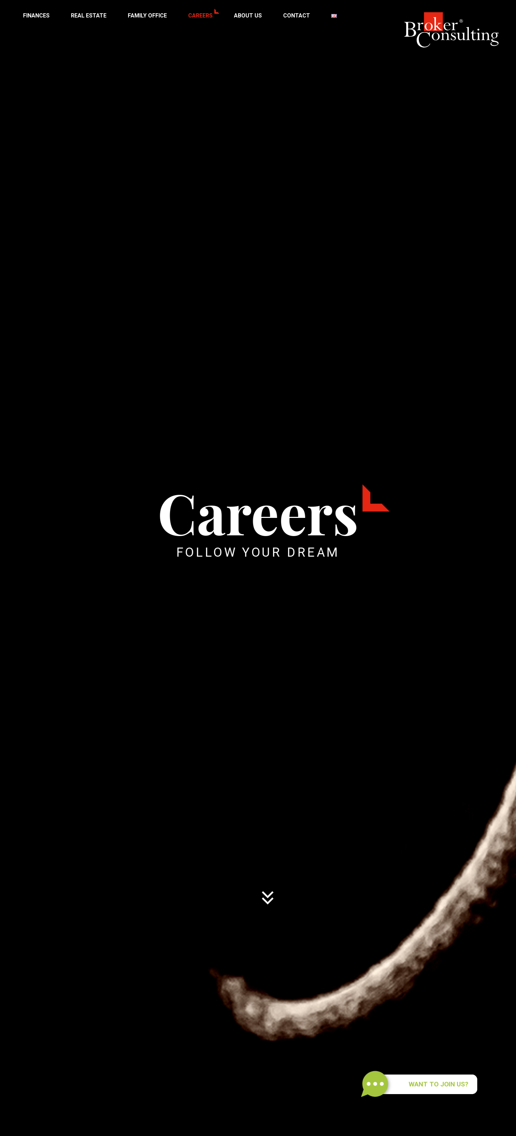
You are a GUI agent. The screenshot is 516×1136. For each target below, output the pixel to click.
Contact (296, 15)
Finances (36, 15)
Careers (200, 15)
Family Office (147, 15)
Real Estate (88, 15)
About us (248, 15)
